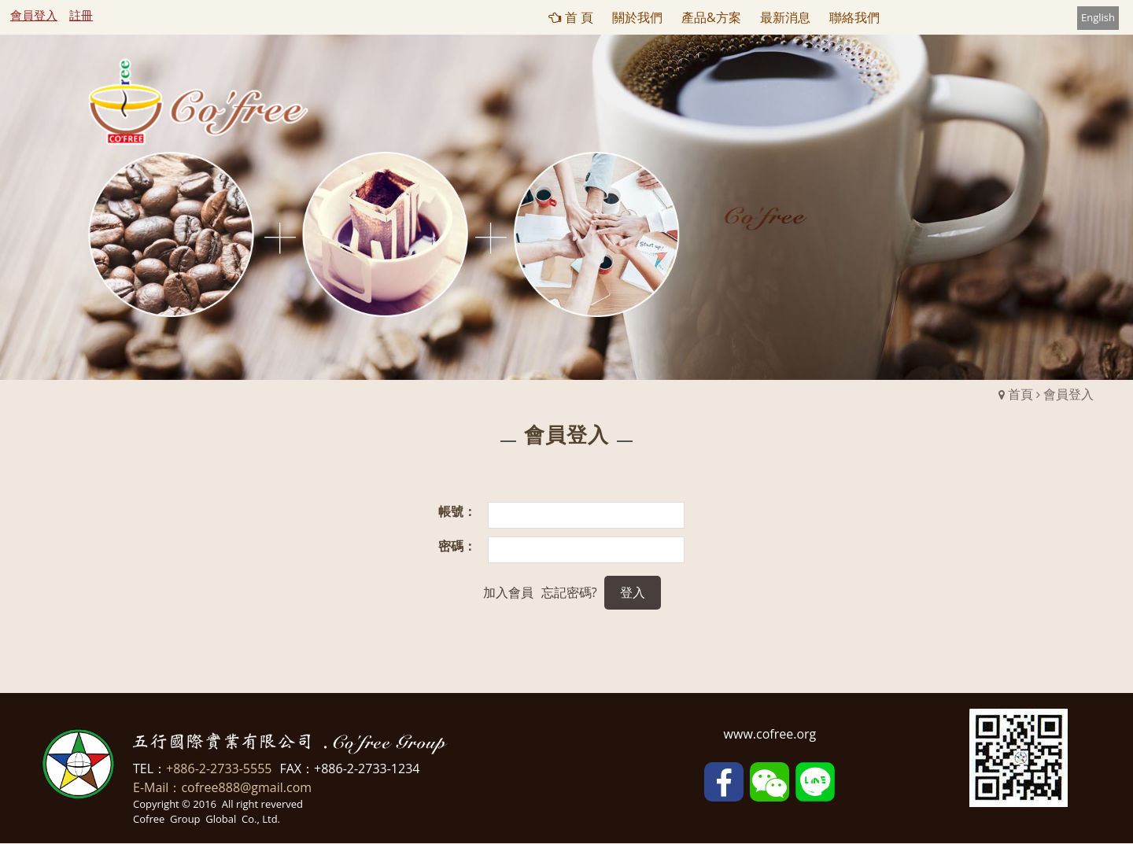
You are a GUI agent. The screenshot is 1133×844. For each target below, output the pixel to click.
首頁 (1020, 394)
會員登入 (33, 15)
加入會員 (508, 592)
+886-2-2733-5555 (218, 768)
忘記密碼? (569, 592)
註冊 (81, 15)
